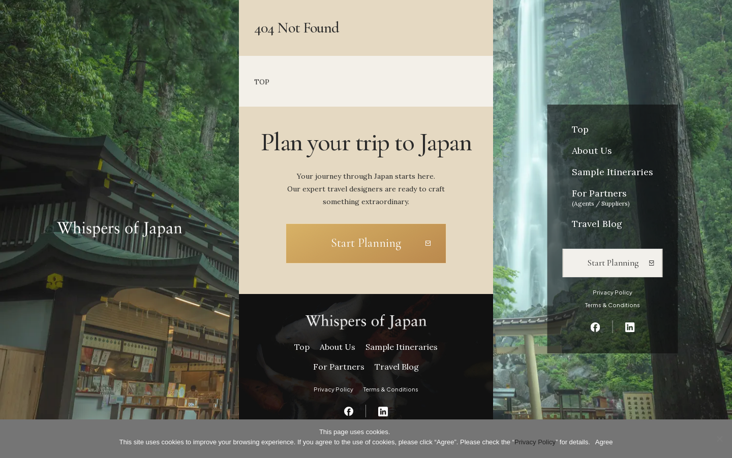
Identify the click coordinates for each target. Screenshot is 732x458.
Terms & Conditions (612, 305)
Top (580, 129)
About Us (592, 150)
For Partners (601, 197)
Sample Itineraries (612, 172)
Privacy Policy (612, 292)
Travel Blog (597, 224)
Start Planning (612, 262)
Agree (604, 442)
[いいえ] (719, 439)
